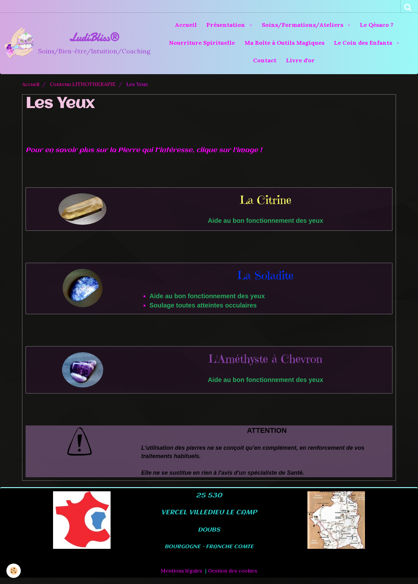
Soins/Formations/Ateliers (303, 24)
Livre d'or (300, 60)
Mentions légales (181, 570)
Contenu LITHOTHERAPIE (83, 84)
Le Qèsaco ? (376, 24)
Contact (264, 60)
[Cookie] (13, 571)
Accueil (186, 24)
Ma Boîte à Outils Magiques (284, 42)
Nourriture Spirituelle (202, 42)
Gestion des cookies (232, 570)
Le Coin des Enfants (364, 42)
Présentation (226, 24)
